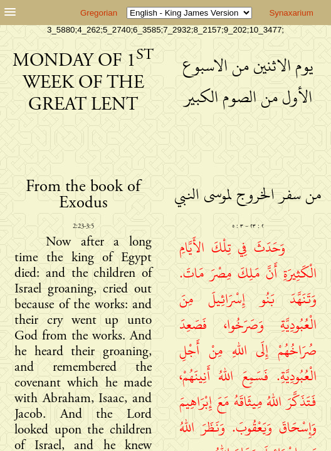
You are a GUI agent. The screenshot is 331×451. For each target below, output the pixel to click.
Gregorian (98, 13)
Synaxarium (291, 13)
